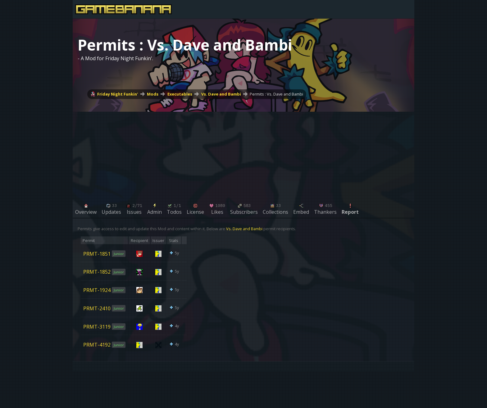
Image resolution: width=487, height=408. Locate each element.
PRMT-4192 (97, 344)
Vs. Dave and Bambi (221, 94)
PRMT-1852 (97, 271)
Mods (152, 94)
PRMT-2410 (97, 308)
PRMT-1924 (97, 290)
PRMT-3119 (97, 326)
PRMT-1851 (97, 253)
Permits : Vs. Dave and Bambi (276, 94)
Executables (179, 94)
